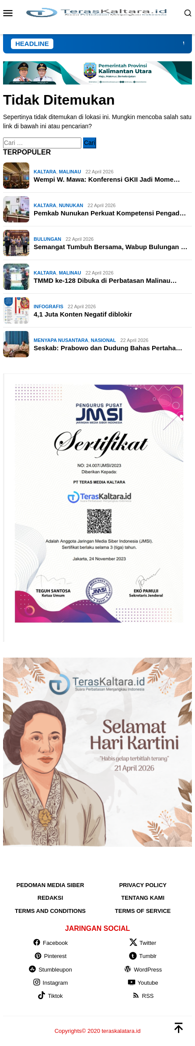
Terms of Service (143, 911)
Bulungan (47, 239)
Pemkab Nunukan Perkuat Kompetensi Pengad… (110, 213)
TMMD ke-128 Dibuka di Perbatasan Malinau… (105, 280)
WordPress (143, 969)
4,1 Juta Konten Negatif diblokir (83, 314)
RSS (143, 996)
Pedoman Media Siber (50, 885)
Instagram (50, 982)
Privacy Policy (143, 885)
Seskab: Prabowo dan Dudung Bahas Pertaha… (108, 348)
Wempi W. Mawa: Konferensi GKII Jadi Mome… (107, 179)
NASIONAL (103, 340)
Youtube (143, 982)
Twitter (142, 943)
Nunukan (71, 205)
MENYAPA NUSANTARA (61, 340)
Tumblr (143, 956)
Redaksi (50, 898)
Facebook (50, 943)
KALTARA (45, 171)
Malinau (70, 171)
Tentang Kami (142, 898)
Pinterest (50, 956)
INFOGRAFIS (48, 306)
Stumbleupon (50, 969)
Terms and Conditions (50, 911)
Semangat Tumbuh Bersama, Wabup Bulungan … (111, 246)
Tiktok (50, 996)
